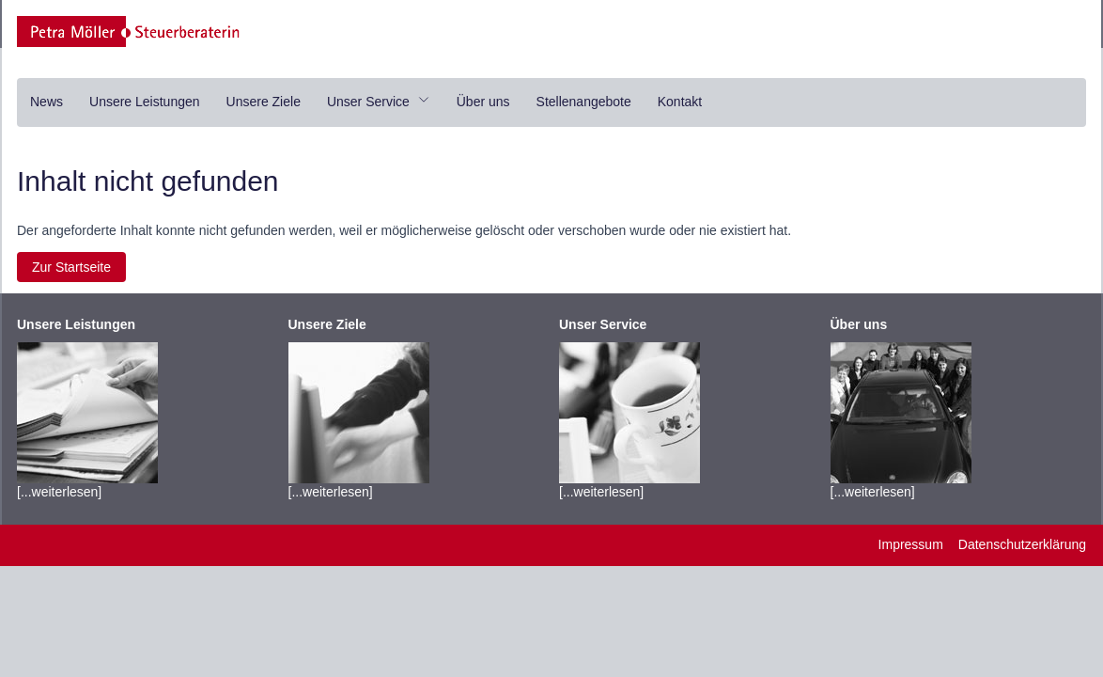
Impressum (910, 544)
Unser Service (378, 101)
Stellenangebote (583, 101)
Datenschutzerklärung (1022, 544)
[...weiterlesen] (87, 408)
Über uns (483, 101)
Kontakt (680, 101)
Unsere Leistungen (144, 101)
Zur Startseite (71, 267)
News (46, 101)
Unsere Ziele (263, 101)
